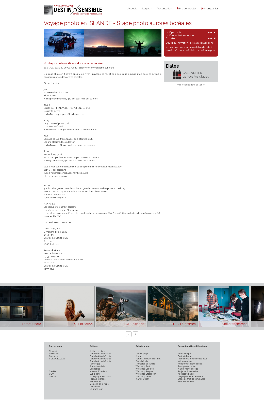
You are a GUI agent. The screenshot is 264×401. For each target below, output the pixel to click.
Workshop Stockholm (146, 374)
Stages (146, 8)
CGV (51, 374)
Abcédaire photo (186, 374)
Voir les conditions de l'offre (191, 84)
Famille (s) (95, 363)
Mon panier (209, 8)
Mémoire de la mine (99, 384)
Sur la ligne (95, 374)
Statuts (52, 376)
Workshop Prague (144, 371)
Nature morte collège (188, 369)
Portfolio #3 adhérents (100, 356)
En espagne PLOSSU (100, 376)
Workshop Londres (145, 369)
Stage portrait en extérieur (190, 376)
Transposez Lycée (186, 366)
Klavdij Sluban (142, 379)
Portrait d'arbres (185, 356)
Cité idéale (95, 386)
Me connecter (186, 8)
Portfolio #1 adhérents (100, 361)
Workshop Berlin (143, 376)
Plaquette (53, 351)
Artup (138, 356)
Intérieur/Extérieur (98, 371)
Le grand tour (96, 389)
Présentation (164, 8)
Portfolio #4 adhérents (100, 353)
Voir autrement (185, 361)
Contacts (53, 356)
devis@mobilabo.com (201, 42)
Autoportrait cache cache (190, 363)
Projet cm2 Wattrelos (188, 371)
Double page (142, 353)
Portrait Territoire (98, 379)
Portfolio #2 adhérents (100, 358)
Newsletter (54, 353)
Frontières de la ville (145, 363)
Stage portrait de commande (191, 379)
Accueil (132, 8)
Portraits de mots (186, 381)
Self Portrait (95, 381)
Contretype (95, 369)
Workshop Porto (143, 366)
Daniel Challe (142, 361)
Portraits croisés (97, 366)
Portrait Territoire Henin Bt (148, 358)
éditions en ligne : (98, 351)
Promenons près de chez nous (192, 358)
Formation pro (184, 353)
